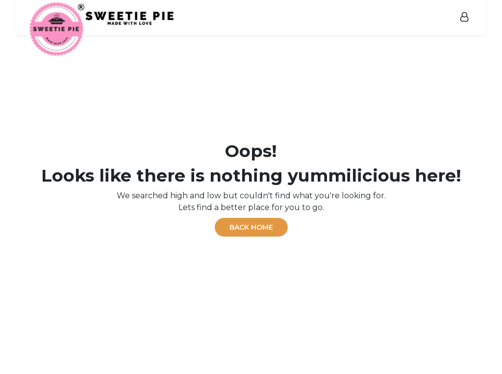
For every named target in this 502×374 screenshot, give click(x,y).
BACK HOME (251, 227)
